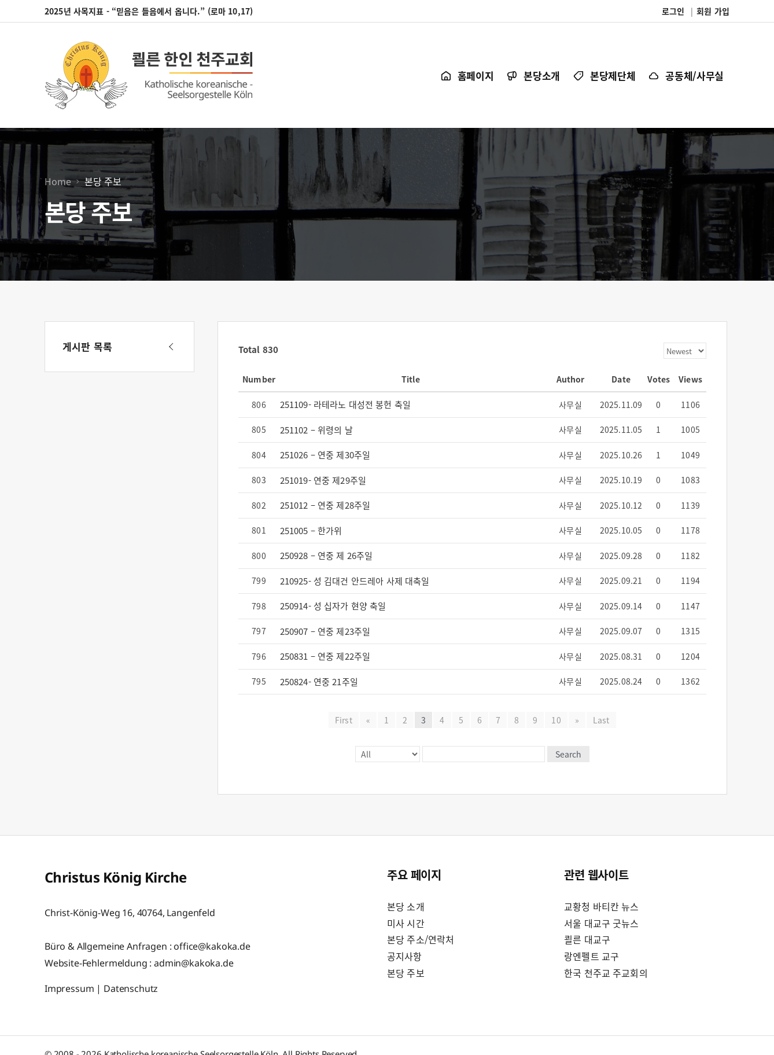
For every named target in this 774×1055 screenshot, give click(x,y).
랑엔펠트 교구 (591, 956)
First (343, 720)
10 (556, 720)
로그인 (673, 11)
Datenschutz (131, 988)
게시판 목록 (87, 346)
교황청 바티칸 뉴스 (601, 906)
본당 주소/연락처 (420, 939)
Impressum (69, 988)
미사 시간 (406, 923)
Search (568, 754)
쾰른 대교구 (587, 939)
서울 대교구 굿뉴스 (601, 923)
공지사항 (404, 956)
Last (601, 720)
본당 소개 (406, 906)
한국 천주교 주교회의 (606, 973)
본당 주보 (406, 973)
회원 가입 (712, 11)
